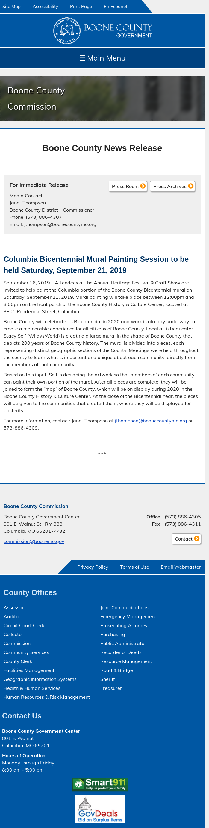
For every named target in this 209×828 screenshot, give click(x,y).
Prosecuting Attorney (124, 625)
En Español (115, 6)
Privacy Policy (92, 567)
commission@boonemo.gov (34, 541)
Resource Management (126, 661)
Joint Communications (124, 607)
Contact (182, 539)
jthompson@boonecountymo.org (151, 420)
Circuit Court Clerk (24, 625)
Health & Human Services (32, 688)
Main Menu (102, 57)
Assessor (14, 607)
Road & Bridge (116, 670)
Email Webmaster (181, 567)
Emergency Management (128, 616)
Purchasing (112, 634)
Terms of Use (134, 567)
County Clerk (18, 661)
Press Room (125, 186)
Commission (17, 643)
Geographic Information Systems (40, 679)
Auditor (12, 616)
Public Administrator (123, 643)
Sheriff (107, 679)
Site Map (11, 6)
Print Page (81, 6)
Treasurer (111, 688)
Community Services (26, 652)
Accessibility (45, 6)
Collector (13, 634)
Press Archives (170, 186)
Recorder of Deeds (121, 652)
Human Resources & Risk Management (47, 697)
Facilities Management (29, 670)
